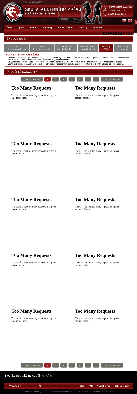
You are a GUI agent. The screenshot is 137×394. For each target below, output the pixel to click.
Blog (82, 386)
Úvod (9, 27)
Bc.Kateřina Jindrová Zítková (101, 391)
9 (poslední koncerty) (32, 79)
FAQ (90, 386)
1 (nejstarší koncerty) (112, 79)
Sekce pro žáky (122, 386)
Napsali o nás (103, 386)
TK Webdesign (36, 391)
